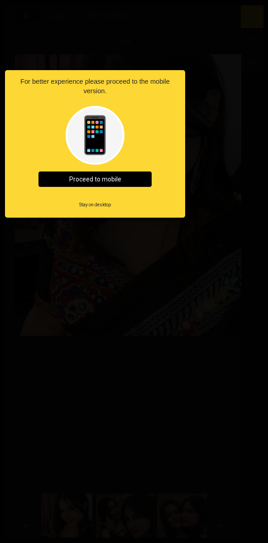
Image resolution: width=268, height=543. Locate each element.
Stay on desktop (95, 204)
